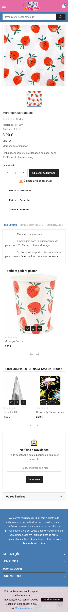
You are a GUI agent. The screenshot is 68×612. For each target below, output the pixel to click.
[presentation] (30, 354)
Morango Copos (14, 341)
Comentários (55, 225)
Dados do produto (31, 225)
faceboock (27, 256)
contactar (53, 256)
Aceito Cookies (52, 599)
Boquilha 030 (11, 412)
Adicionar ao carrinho (43, 173)
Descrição (10, 225)
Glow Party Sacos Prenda (50, 412)
